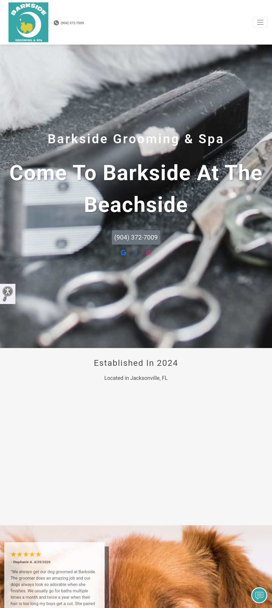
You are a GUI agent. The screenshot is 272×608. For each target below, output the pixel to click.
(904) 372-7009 (69, 23)
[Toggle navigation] (260, 22)
